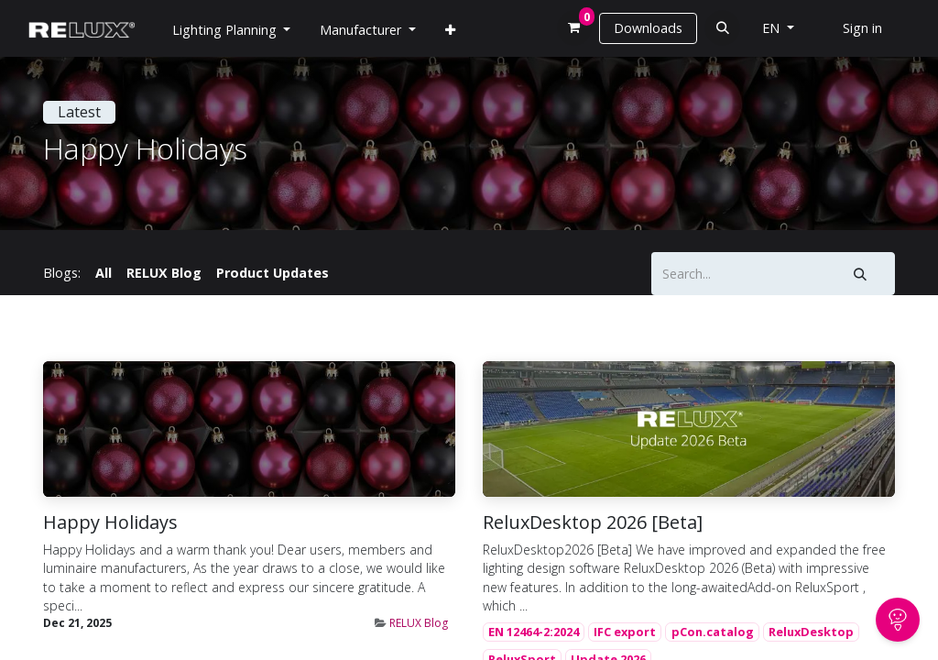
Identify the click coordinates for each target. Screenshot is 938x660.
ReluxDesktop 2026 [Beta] (593, 523)
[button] (722, 28)
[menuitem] (450, 30)
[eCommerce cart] (575, 28)
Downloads (648, 28)
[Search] (860, 273)
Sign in (862, 28)
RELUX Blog (418, 623)
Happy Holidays (110, 523)
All (103, 272)
